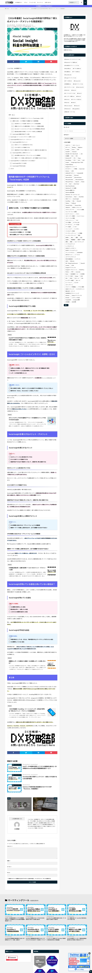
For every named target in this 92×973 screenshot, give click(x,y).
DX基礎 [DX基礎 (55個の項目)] (68, 71)
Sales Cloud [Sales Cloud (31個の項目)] (81, 87)
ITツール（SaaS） (14, 8)
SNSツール (10, 26)
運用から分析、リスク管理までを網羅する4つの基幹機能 (24, 121)
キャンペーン (40, 2)
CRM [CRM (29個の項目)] (67, 90)
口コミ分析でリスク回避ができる (20, 147)
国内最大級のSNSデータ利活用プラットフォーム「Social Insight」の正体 (25, 118)
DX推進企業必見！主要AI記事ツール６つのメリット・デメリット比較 (27, 568)
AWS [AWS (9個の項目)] (73, 102)
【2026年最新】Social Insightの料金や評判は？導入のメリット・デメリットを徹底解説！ (48, 8)
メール (9, 866)
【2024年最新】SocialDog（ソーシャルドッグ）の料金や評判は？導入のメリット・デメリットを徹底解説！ (27, 710)
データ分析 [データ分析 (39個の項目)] (69, 80)
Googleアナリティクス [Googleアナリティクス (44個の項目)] (71, 77)
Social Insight (19, 26)
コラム (25, 2)
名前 (8, 860)
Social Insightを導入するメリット (18, 142)
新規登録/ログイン (73, 2)
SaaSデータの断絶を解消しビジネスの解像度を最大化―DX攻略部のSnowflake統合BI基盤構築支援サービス (40, 767)
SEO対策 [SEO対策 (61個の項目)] (68, 68)
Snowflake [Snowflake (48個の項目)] (68, 74)
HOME (7, 8)
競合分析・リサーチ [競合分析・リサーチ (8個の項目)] (70, 111)
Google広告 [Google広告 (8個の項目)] (76, 108)
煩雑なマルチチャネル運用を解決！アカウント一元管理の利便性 (27, 126)
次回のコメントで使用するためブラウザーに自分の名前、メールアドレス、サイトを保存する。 (30, 878)
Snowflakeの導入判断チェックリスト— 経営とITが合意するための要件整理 (40, 777)
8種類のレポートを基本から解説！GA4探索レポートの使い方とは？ (27, 662)
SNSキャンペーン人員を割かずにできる (21, 145)
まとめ (11, 169)
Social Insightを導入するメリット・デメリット (19, 139)
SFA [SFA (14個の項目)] (79, 96)
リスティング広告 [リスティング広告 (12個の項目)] (77, 99)
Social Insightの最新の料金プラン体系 (19, 134)
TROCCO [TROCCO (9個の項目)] (68, 108)
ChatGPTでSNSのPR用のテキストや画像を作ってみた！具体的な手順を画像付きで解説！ (27, 339)
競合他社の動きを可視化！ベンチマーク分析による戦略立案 (26, 132)
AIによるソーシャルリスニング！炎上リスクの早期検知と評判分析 (28, 129)
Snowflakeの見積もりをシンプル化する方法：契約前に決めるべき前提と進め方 (35, 919)
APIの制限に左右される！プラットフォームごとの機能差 (25, 155)
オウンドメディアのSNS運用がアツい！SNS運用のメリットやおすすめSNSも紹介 (27, 418)
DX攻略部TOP (18, 2)
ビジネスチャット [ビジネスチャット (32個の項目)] (70, 87)
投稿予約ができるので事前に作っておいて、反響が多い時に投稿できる (29, 150)
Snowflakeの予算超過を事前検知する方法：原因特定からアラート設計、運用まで (14, 941)
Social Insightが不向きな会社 (17, 166)
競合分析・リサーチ (31, 26)
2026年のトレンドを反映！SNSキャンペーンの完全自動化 (26, 124)
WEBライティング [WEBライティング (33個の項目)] (78, 84)
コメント (9, 846)
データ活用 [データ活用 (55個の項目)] (77, 71)
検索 (66, 305)
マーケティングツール (24, 8)
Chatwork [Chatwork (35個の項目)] (77, 80)
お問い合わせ (48, 2)
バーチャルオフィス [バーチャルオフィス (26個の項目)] (70, 93)
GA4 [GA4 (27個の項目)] (74, 90)
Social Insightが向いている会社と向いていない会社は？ (22, 161)
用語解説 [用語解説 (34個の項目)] (68, 84)
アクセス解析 (24, 26)
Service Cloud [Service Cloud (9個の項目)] (69, 105)
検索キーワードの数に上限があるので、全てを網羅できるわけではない (29, 158)
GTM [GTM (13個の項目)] (67, 99)
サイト (8, 872)
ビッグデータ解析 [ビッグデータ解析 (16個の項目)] (70, 96)
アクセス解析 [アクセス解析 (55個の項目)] (77, 68)
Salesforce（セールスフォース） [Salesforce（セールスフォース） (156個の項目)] (73, 59)
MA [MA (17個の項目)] (79, 93)
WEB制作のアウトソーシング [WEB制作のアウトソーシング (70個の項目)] (72, 65)
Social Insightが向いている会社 (18, 163)
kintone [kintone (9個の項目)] (77, 105)
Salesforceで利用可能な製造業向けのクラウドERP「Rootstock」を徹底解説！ (37, 788)
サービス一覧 (32, 2)
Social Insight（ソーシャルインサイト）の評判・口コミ (22, 137)
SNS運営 (14, 26)
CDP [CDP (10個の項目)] (67, 102)
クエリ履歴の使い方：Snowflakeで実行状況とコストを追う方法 (76, 919)
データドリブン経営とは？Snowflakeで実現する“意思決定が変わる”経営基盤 (56, 940)
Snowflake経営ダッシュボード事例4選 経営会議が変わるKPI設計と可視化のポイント (76, 941)
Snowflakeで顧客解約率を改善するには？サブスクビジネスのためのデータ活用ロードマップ (35, 941)
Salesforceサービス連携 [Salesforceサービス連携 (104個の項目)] (71, 62)
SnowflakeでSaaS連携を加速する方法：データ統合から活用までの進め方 (56, 919)
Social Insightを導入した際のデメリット (20, 153)
